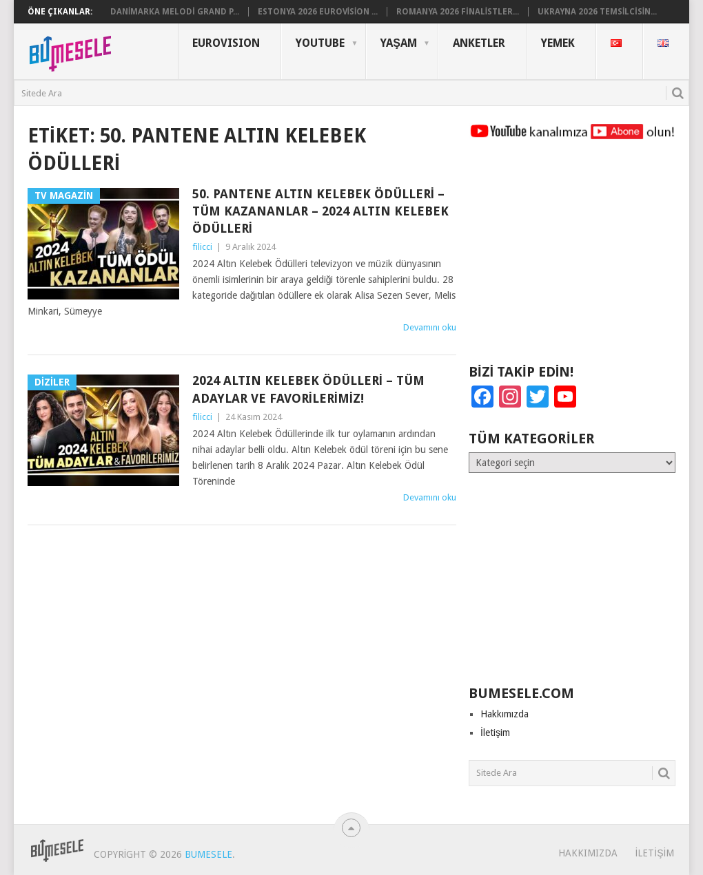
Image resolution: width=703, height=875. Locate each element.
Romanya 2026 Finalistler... (457, 12)
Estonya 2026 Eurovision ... (318, 12)
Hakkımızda (504, 713)
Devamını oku (429, 327)
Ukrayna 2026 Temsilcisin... (597, 12)
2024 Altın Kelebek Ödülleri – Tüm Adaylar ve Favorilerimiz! (308, 389)
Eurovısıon (226, 43)
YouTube (320, 43)
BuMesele (208, 854)
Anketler (479, 43)
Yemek (558, 43)
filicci (202, 247)
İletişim (495, 732)
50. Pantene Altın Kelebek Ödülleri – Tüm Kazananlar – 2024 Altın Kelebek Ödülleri (320, 211)
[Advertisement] (572, 258)
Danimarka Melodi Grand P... (174, 12)
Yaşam (398, 43)
